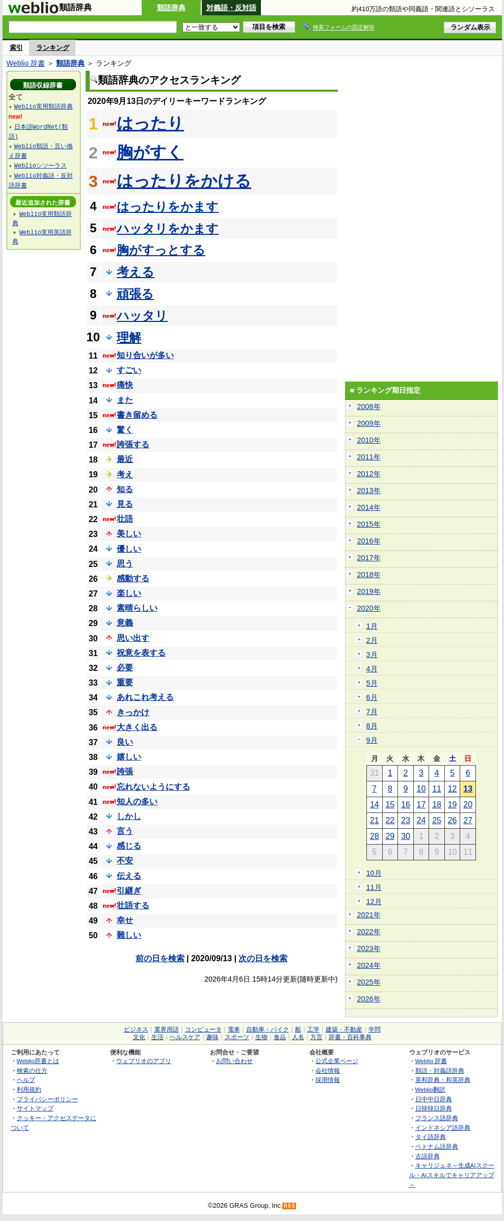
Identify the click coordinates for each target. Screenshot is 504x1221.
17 (421, 804)
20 (467, 804)
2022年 (369, 932)
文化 (139, 1037)
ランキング (52, 47)
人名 (298, 1037)
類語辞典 (171, 8)
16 (405, 804)
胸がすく (150, 152)
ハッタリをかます (168, 228)
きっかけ (133, 712)
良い (125, 742)
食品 (280, 1037)
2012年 (369, 474)
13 (467, 788)
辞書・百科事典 (350, 1037)
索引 (16, 47)
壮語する (133, 905)
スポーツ (237, 1037)
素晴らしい (137, 608)
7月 (372, 712)
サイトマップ (35, 1108)
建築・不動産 (344, 1029)
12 (452, 788)
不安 (125, 860)
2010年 (369, 440)
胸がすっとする (161, 250)
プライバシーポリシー (47, 1099)
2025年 (369, 982)
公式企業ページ (336, 1060)
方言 (316, 1037)
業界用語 (166, 1029)
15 (389, 804)
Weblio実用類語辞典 (43, 106)
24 (421, 820)
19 (452, 804)
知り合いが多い (145, 355)
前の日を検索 (160, 958)
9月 (372, 740)
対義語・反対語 (231, 8)
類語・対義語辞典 (439, 1070)
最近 (125, 459)
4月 (372, 669)
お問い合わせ (234, 1060)
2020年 (369, 608)
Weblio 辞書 (26, 63)
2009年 (369, 423)
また (125, 400)
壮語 (125, 518)
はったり (150, 123)
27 (467, 820)
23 (405, 820)
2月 (372, 640)
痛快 (125, 385)
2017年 (369, 558)
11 (436, 788)
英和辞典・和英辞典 (442, 1079)
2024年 (369, 965)
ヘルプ (26, 1079)
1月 (372, 626)
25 (436, 820)
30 (405, 836)
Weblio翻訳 (430, 1089)
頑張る (135, 294)
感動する (133, 578)
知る (125, 489)
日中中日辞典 (433, 1099)
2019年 (369, 591)
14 (374, 804)
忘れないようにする (153, 786)
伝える (129, 876)
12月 (374, 902)
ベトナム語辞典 (436, 1146)
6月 (372, 697)
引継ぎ (129, 890)
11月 (374, 887)
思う (125, 563)
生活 (157, 1037)
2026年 (369, 999)
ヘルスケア (185, 1037)
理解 (129, 337)
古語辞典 (427, 1156)
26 (452, 820)
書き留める (137, 415)
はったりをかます (168, 206)
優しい (129, 549)
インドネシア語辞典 (442, 1127)
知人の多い (137, 801)
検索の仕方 (32, 1070)
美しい (129, 533)
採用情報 (327, 1079)
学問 (374, 1029)
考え (125, 474)
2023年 (369, 948)
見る (125, 504)
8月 (372, 726)
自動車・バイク (267, 1029)
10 (421, 788)
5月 (372, 683)
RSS (289, 1206)
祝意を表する (141, 652)
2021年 (369, 915)
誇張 (125, 771)
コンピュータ (203, 1029)
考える (135, 272)
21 (374, 820)
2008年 (369, 406)
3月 (372, 654)
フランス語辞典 (436, 1118)
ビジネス (136, 1029)
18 (436, 804)
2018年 (369, 575)
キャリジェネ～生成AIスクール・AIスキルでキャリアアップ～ (451, 1174)
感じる (129, 846)
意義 (125, 622)
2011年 (369, 457)
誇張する (133, 444)
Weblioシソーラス (40, 165)
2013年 (369, 490)
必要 (125, 667)
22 (389, 820)
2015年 (369, 524)
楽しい (129, 593)
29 (389, 836)
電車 (234, 1029)
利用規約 (29, 1089)
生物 (261, 1037)
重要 (125, 682)
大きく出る (137, 727)
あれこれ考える (145, 697)
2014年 (369, 507)
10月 (374, 873)
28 (374, 836)
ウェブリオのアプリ (143, 1060)
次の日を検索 (262, 958)
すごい (129, 370)
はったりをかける (184, 181)
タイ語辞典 (430, 1136)
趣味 (212, 1037)
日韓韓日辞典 (433, 1108)
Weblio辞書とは (38, 1060)
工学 (313, 1029)
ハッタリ (142, 315)
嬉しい (129, 756)
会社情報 (327, 1070)
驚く (125, 429)
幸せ (125, 920)
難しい (129, 935)
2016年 (369, 541)
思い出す (133, 638)
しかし (129, 816)
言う (125, 831)
